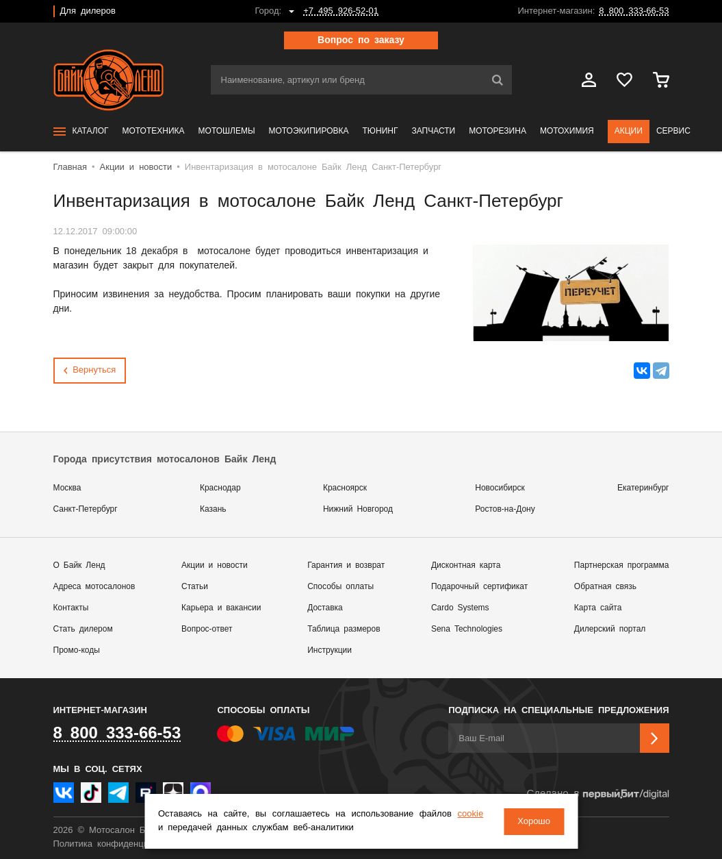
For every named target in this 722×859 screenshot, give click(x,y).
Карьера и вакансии (221, 608)
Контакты (71, 608)
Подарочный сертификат (479, 586)
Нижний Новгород (358, 509)
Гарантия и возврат (346, 565)
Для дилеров (88, 11)
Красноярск (345, 488)
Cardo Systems (460, 608)
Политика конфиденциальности (120, 844)
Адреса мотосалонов (94, 586)
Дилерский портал (609, 629)
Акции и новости (214, 565)
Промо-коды (76, 650)
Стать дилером (83, 629)
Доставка (325, 608)
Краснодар (220, 488)
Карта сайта (598, 608)
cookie (471, 815)
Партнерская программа (621, 565)
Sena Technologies (466, 629)
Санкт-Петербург (85, 509)
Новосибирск (499, 488)
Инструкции (329, 650)
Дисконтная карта (465, 565)
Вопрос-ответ (206, 629)
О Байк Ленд (79, 565)
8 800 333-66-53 (634, 11)
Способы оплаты (340, 586)
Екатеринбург (643, 488)
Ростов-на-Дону (504, 509)
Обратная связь (605, 586)
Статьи (194, 586)
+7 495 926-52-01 (340, 11)
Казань (213, 509)
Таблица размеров (343, 629)
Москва (67, 488)
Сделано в (597, 794)
